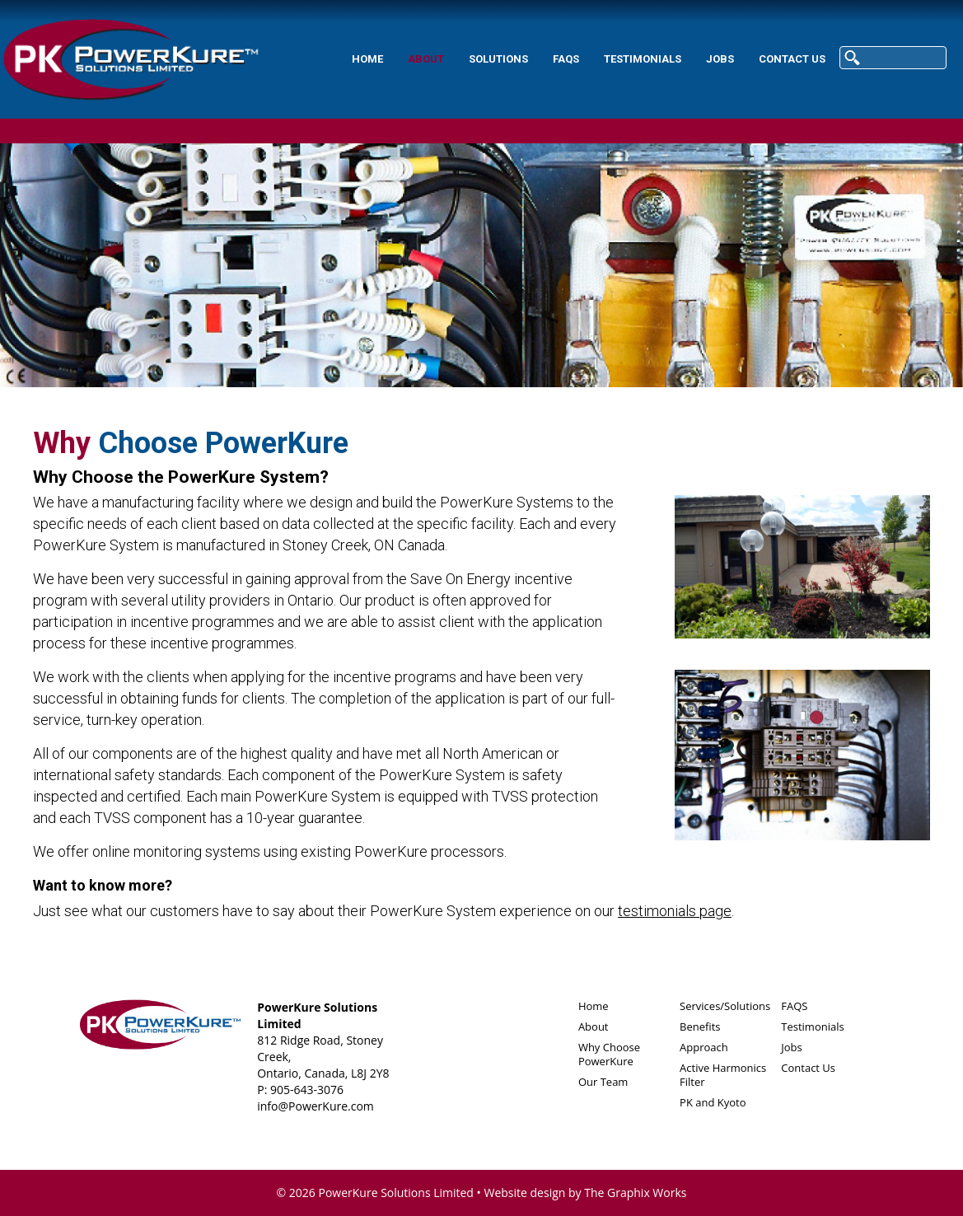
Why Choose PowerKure (609, 1054)
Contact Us (792, 59)
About (426, 59)
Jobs (720, 59)
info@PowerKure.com (315, 1106)
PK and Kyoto (713, 1102)
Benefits (700, 1026)
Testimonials (642, 59)
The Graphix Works (635, 1192)
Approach (704, 1047)
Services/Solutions (725, 1006)
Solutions (498, 59)
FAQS (566, 59)
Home (367, 59)
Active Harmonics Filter (723, 1074)
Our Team (603, 1081)
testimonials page (675, 910)
